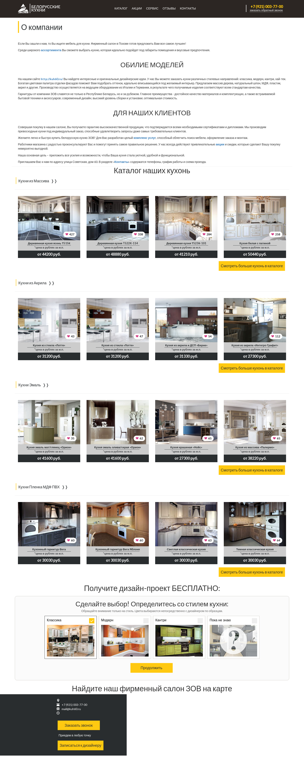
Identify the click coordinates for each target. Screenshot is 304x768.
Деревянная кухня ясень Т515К (49, 243)
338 (140, 234)
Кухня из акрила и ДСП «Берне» (186, 345)
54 (210, 336)
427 (71, 234)
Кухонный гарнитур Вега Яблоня (118, 549)
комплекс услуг (145, 138)
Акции (137, 8)
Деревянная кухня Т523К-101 (186, 243)
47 (141, 336)
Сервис (152, 8)
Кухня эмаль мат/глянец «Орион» (49, 447)
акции (220, 144)
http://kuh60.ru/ (52, 79)
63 (210, 540)
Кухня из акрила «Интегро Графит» (255, 345)
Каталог (121, 8)
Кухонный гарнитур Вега (49, 549)
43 (72, 336)
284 (209, 234)
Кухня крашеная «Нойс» (186, 447)
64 (278, 540)
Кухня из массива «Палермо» (254, 447)
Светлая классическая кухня (186, 549)
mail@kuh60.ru (71, 709)
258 (277, 234)
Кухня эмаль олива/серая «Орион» (117, 447)
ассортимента (51, 50)
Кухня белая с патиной (255, 243)
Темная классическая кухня (255, 549)
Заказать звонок (79, 725)
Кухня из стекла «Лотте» (49, 345)
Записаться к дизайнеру (80, 745)
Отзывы (169, 8)
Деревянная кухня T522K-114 (118, 243)
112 (277, 336)
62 (141, 438)
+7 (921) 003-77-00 (267, 6)
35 (72, 438)
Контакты (188, 8)
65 (210, 438)
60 (72, 540)
